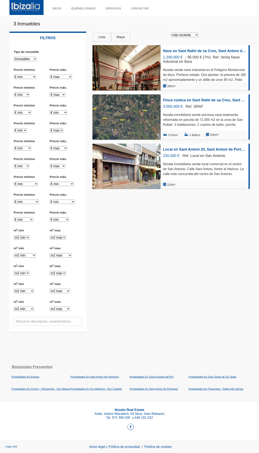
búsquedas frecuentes (32, 367)
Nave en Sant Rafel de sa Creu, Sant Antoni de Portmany (204, 51)
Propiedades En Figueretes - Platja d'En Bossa (216, 388)
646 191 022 (144, 417)
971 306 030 (121, 417)
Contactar (140, 8)
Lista (101, 37)
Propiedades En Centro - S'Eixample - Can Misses (41, 388)
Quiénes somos (83, 8)
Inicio (57, 8)
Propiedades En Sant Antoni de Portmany (94, 376)
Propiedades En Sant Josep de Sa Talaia (212, 376)
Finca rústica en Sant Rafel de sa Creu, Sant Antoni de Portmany (204, 100)
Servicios (113, 8)
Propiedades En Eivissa (25, 376)
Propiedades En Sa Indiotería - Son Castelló (96, 388)
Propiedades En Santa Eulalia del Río (152, 376)
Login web (11, 446)
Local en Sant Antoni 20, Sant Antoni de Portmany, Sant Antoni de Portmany (204, 149)
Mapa (121, 37)
